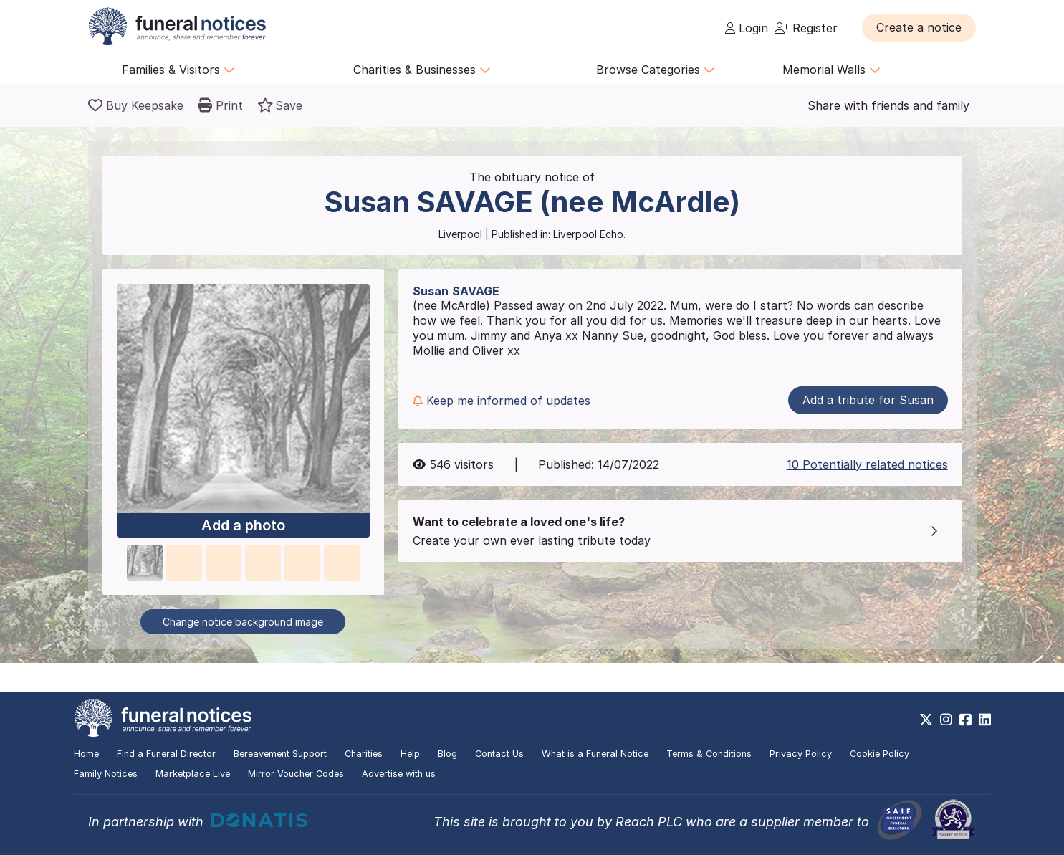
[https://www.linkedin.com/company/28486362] (985, 719)
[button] (919, 27)
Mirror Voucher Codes (296, 773)
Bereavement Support (280, 753)
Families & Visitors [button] (178, 69)
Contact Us (499, 753)
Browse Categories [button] (655, 69)
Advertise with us (399, 773)
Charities (364, 753)
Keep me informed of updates (501, 400)
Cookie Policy (879, 753)
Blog (447, 753)
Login (746, 28)
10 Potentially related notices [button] (867, 464)
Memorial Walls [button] (831, 69)
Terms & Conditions (709, 753)
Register (806, 28)
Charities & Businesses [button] (422, 69)
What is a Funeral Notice (595, 753)
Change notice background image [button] (243, 622)
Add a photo (243, 525)
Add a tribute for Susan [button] (868, 400)
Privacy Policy (801, 753)
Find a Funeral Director (166, 753)
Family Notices (106, 773)
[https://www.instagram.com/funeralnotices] (946, 719)
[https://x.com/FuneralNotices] (926, 719)
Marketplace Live (192, 773)
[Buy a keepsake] (135, 105)
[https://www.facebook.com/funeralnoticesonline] (965, 719)
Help (410, 753)
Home (86, 753)
